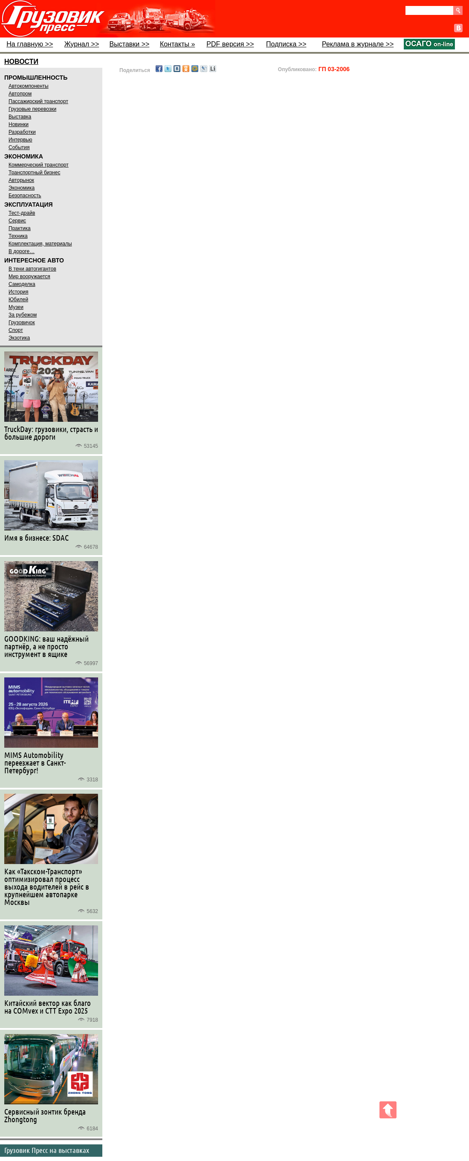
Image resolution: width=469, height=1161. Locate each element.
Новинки (19, 124)
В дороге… (22, 251)
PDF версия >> (230, 44)
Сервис (17, 221)
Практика (20, 228)
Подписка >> (286, 44)
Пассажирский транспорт (38, 101)
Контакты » (177, 44)
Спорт (16, 330)
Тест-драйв (22, 213)
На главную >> (29, 44)
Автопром (20, 94)
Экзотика (19, 338)
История (19, 292)
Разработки (22, 132)
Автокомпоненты (29, 86)
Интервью (20, 140)
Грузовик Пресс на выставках (46, 1150)
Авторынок (21, 180)
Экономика (22, 188)
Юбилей (18, 299)
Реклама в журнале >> (358, 44)
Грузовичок (22, 323)
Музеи (16, 307)
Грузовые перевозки (32, 109)
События (19, 147)
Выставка (20, 117)
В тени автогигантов (32, 269)
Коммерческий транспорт (39, 165)
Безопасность (25, 196)
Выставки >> (130, 44)
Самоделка (22, 284)
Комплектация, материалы (40, 244)
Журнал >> (81, 44)
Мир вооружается (29, 276)
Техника (18, 236)
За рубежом (23, 315)
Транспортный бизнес (34, 173)
